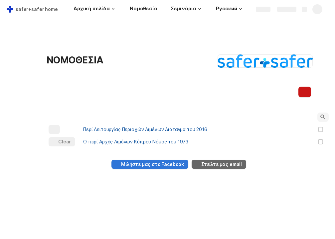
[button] (113, 9)
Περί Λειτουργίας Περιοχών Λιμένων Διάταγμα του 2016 (145, 129)
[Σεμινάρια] (187, 9)
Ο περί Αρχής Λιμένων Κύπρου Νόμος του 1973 (135, 141)
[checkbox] (321, 129)
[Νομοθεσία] (143, 9)
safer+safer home (37, 9)
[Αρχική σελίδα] (95, 9)
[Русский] (229, 9)
